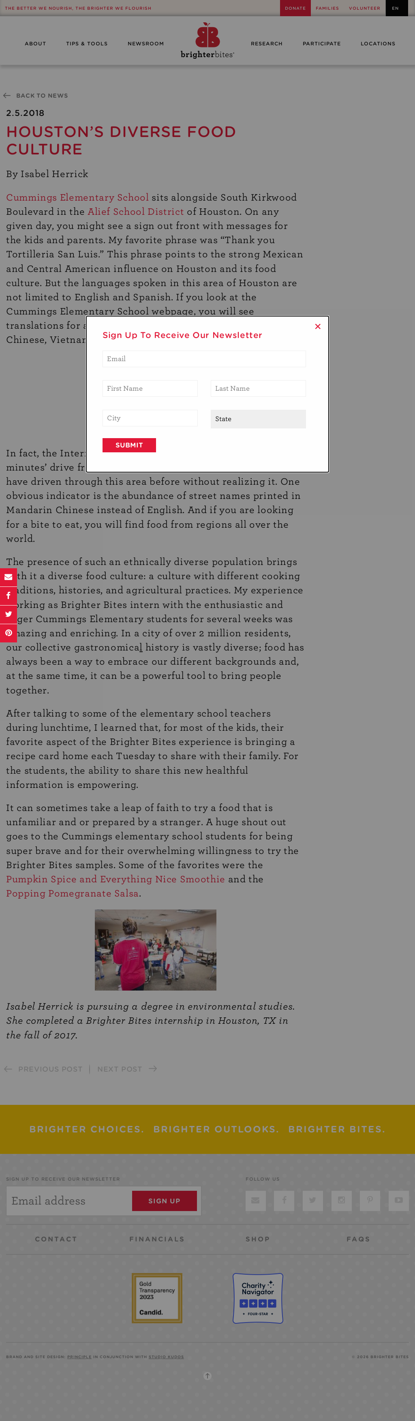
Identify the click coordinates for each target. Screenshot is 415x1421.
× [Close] (318, 326)
